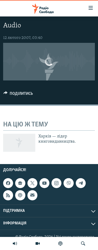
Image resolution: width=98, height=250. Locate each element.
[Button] (18, 95)
